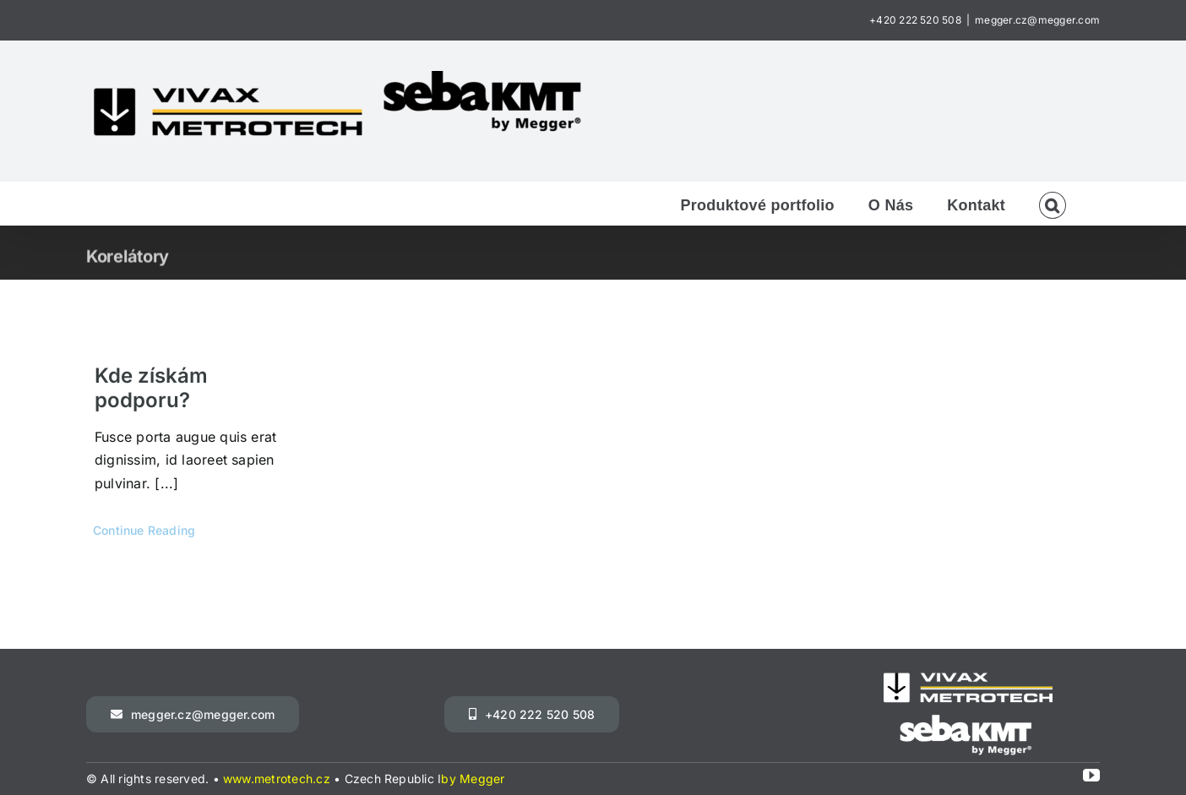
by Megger (472, 778)
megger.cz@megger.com (1037, 20)
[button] (1052, 203)
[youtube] (1091, 775)
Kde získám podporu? (151, 387)
